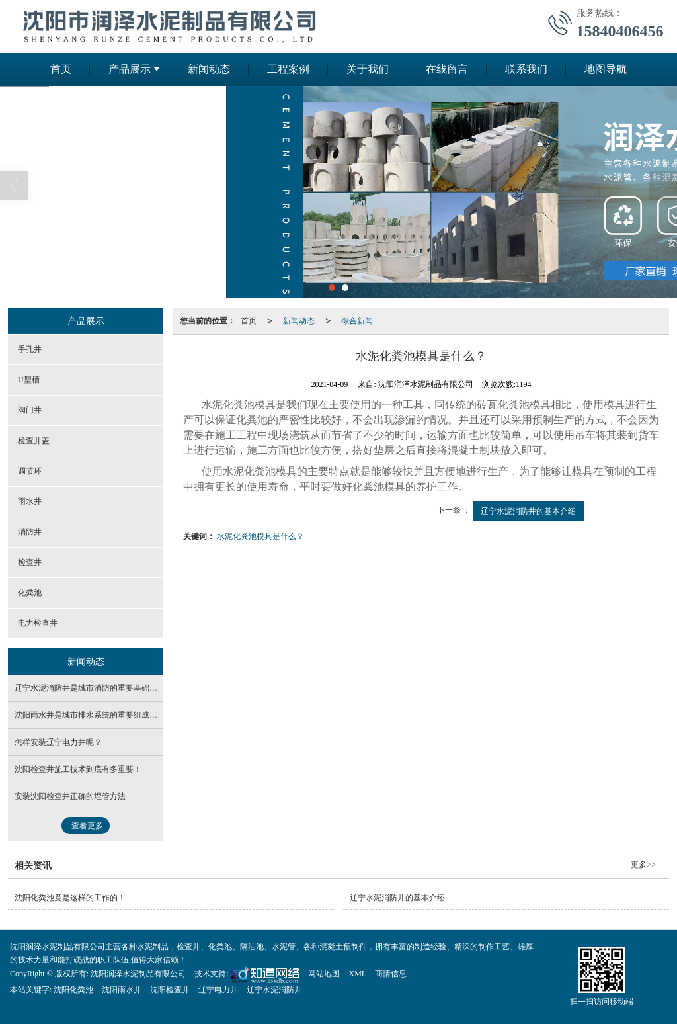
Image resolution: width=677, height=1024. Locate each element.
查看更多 (87, 825)
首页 (60, 69)
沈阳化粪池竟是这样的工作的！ (70, 897)
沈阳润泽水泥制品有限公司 (138, 973)
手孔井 (30, 349)
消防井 (30, 531)
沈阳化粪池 (73, 989)
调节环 (30, 471)
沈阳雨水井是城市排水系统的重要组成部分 (90, 715)
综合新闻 (357, 320)
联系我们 (526, 69)
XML (357, 973)
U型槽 (29, 379)
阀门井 (30, 410)
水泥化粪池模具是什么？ (260, 536)
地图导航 (605, 69)
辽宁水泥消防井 (274, 989)
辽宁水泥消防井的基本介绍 (528, 511)
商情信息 (391, 973)
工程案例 (288, 69)
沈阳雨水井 (121, 989)
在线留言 (447, 69)
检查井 (30, 562)
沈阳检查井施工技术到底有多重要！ (78, 769)
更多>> (643, 864)
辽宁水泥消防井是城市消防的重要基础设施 (90, 688)
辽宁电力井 (218, 989)
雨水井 (30, 501)
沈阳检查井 (170, 989)
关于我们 (367, 69)
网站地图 (324, 973)
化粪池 (30, 592)
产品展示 (129, 69)
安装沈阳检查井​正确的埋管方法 (70, 796)
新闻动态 (209, 69)
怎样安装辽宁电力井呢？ (58, 742)
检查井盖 (34, 440)
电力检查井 (38, 623)
